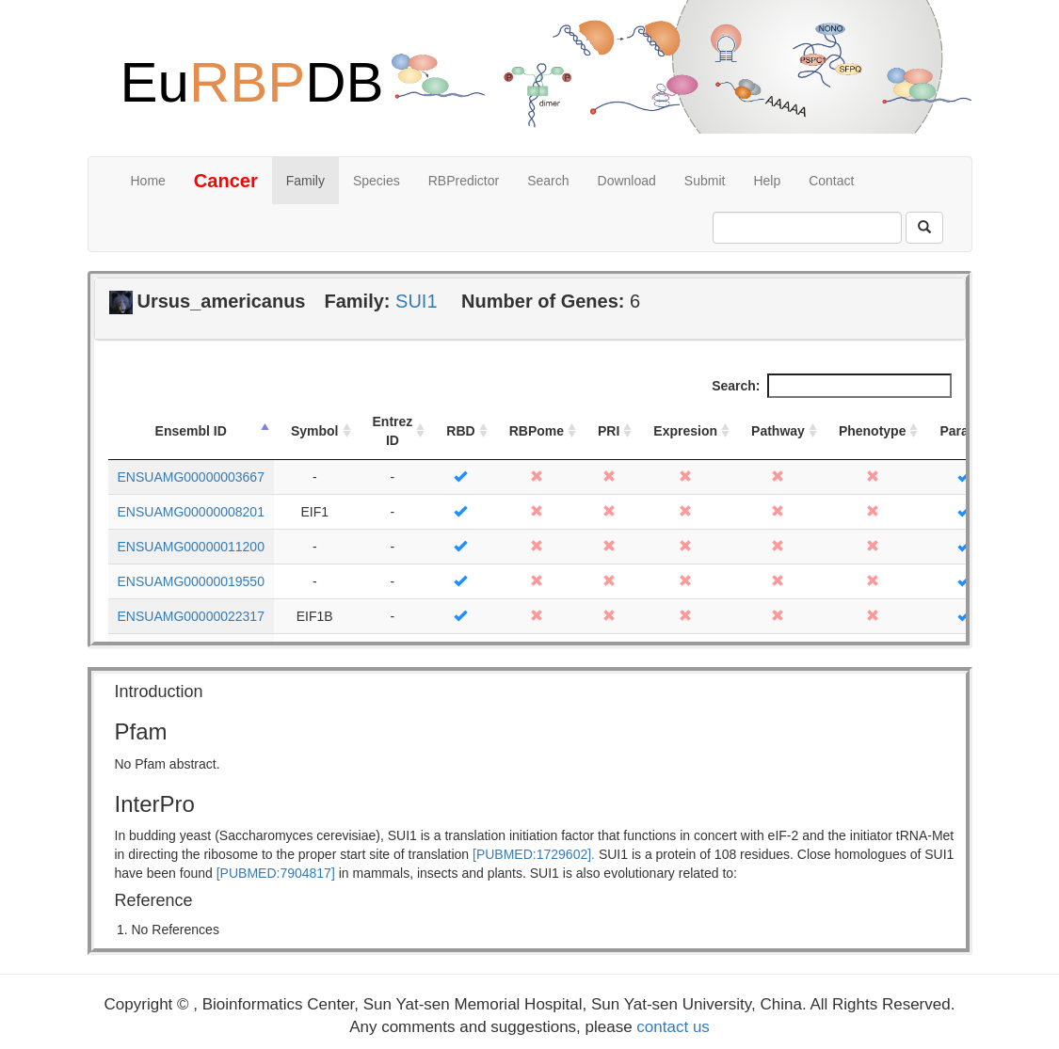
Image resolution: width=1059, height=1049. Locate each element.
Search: (831, 386)
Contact (831, 180)
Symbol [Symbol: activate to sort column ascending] (315, 430)
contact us (673, 1027)
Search (548, 180)
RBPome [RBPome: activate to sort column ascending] (536, 430)
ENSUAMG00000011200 (191, 546)
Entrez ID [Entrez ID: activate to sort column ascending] (393, 431)
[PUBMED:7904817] (276, 873)
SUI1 (416, 301)
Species (376, 180)
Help (766, 180)
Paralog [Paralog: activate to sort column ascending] (963, 430)
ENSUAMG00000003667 (191, 477)
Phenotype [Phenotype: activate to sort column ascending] (873, 430)
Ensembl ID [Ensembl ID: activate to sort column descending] (191, 430)
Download (627, 180)
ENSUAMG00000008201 (191, 511)
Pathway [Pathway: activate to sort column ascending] (778, 430)
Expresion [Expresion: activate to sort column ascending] (685, 430)
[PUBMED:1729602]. (534, 854)
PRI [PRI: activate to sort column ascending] (608, 430)
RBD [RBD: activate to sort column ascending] (460, 430)
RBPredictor (463, 180)
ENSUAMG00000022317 (191, 616)
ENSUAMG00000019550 (191, 581)
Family (305, 180)
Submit (705, 180)
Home (148, 180)
